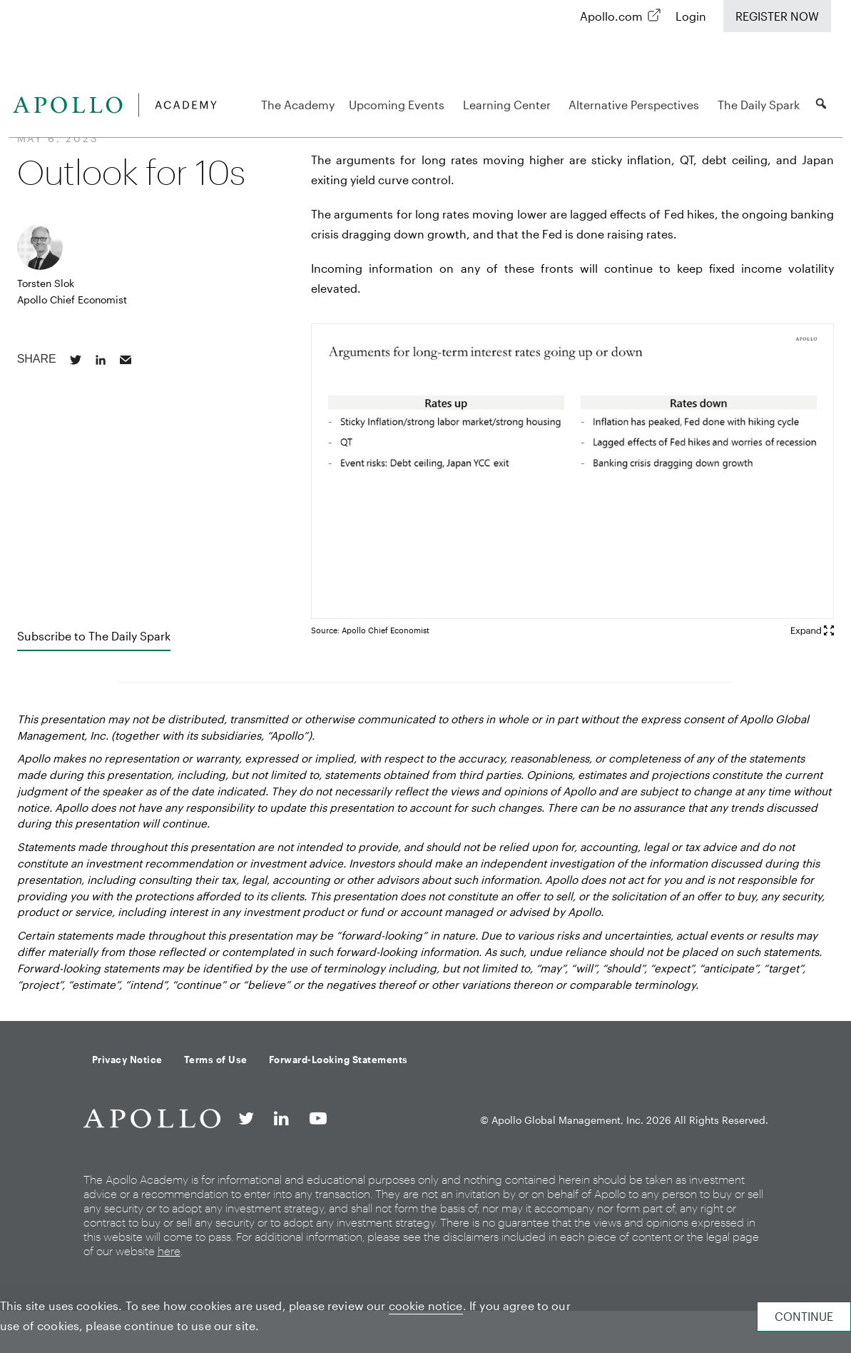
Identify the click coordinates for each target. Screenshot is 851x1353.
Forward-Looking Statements (338, 1059)
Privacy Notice (127, 1059)
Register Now (777, 16)
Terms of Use (216, 1059)
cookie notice (426, 1305)
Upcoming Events (399, 104)
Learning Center (509, 104)
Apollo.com (611, 16)
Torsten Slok (45, 283)
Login (691, 16)
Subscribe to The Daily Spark (93, 636)
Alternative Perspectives (636, 104)
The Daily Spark (759, 104)
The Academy (298, 104)
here (169, 1250)
